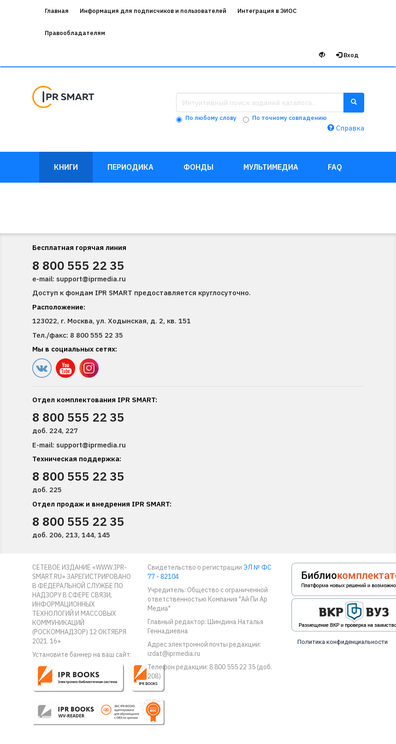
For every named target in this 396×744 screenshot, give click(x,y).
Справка (345, 128)
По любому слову (210, 118)
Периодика (130, 167)
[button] (104, 698)
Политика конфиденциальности (342, 641)
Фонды (198, 167)
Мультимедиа (270, 167)
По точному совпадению (289, 118)
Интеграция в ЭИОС (266, 11)
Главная (57, 11)
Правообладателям (75, 33)
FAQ (335, 167)
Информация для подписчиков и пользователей (153, 11)
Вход (347, 55)
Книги (66, 167)
